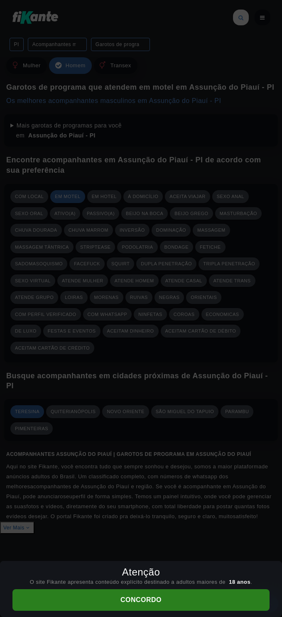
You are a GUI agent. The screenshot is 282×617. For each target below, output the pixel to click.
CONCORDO (141, 599)
